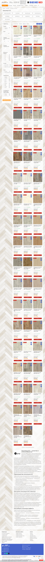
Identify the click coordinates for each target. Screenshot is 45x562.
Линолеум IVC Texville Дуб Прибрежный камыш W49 (28, 268)
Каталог (31, 531)
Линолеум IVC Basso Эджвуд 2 (17, 57)
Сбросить (4, 98)
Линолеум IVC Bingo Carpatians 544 (17, 78)
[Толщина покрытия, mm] (4, 48)
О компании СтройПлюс (6, 533)
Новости (3, 542)
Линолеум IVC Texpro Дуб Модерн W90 (28, 183)
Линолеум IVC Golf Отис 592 (17, 183)
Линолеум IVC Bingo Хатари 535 (17, 99)
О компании (35, 5)
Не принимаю (36, 560)
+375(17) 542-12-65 (23, 2)
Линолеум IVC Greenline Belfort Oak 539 (18, 415)
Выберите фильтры (7, 100)
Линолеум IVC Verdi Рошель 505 (37, 394)
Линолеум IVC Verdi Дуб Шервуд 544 (27, 394)
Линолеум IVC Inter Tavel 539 (27, 120)
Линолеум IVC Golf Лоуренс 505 (37, 162)
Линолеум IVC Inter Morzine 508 (37, 99)
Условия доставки (5, 534)
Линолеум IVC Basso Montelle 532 (17, 36)
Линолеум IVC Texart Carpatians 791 (37, 310)
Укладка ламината (19, 533)
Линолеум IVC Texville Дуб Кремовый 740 (38, 225)
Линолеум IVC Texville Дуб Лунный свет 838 (28, 246)
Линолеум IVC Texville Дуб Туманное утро (28, 310)
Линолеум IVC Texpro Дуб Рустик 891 (18, 204)
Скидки (10, 5)
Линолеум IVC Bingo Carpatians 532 (37, 57)
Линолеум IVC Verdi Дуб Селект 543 (37, 373)
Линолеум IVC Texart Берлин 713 (17, 352)
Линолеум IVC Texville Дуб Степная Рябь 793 (18, 310)
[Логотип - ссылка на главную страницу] (8, 546)
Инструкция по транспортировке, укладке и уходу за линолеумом (7, 540)
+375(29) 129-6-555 (23, 0)
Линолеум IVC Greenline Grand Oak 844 (27, 436)
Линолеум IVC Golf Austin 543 (17, 141)
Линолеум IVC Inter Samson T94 (17, 120)
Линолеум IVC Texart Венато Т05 (27, 352)
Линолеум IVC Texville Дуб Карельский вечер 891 (28, 226)
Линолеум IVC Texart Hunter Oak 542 (27, 331)
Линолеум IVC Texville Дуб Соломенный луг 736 (38, 289)
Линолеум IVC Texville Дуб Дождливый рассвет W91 (18, 226)
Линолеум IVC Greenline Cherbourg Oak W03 (37, 415)
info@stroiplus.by (5, 551)
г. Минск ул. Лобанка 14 (27, 547)
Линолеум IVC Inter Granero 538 (27, 99)
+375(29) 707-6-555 (23, 1)
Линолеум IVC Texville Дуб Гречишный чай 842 (38, 205)
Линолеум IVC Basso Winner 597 (27, 36)
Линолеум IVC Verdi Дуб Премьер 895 (27, 373)
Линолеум (7, 8)
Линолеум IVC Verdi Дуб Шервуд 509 (17, 394)
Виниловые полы (32, 535)
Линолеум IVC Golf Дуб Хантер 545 (17, 162)
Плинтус (31, 539)
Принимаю (41, 560)
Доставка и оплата (22, 5)
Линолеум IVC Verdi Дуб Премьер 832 (17, 373)
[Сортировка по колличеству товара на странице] (34, 24)
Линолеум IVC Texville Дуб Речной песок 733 (38, 268)
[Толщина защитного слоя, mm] (4, 41)
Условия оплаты (4, 535)
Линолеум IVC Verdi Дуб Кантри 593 (37, 352)
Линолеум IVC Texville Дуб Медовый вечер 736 (38, 247)
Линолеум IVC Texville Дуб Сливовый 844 (28, 289)
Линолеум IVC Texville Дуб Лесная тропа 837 (18, 247)
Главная (4, 8)
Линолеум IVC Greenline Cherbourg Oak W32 (17, 436)
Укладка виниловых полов (20, 535)
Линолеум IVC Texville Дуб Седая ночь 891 (18, 289)
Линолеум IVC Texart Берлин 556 (37, 331)
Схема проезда (25, 546)
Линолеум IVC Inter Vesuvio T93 (37, 120)
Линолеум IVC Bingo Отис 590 (37, 78)
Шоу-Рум (15, 5)
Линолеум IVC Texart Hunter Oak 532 (17, 331)
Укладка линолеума (19, 534)
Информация (4, 531)
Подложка (31, 540)
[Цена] (4, 33)
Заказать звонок (23, 3)
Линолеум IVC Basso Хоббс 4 (37, 36)
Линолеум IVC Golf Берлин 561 (37, 141)
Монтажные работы (19, 531)
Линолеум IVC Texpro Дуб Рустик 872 (38, 183)
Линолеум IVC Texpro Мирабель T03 (28, 204)
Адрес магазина (4, 541)
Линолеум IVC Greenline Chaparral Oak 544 (27, 415)
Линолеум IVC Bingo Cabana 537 (27, 57)
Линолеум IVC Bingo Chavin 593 (27, 78)
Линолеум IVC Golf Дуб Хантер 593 (27, 162)
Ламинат (31, 533)
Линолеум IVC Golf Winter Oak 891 (27, 141)
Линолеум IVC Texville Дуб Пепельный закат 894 (18, 268)
